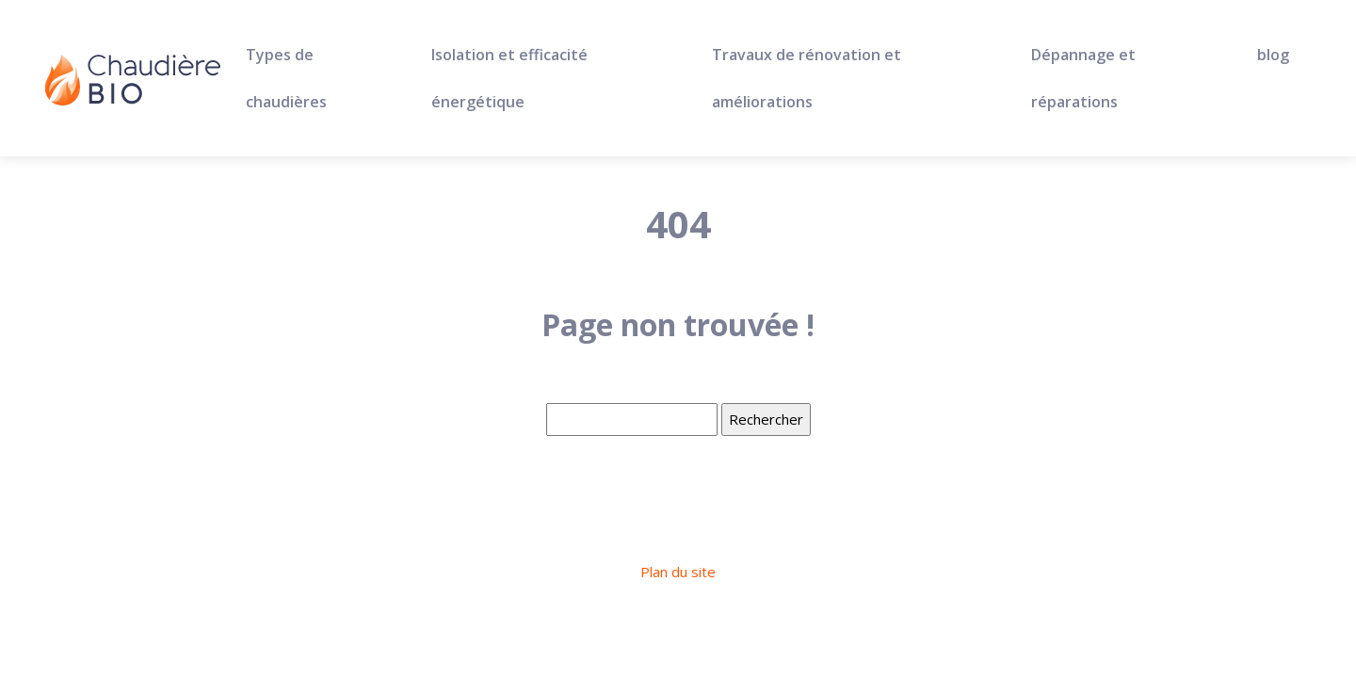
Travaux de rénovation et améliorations (806, 78)
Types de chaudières (286, 78)
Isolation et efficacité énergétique (509, 78)
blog (1273, 54)
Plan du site (678, 571)
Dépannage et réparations (1083, 78)
